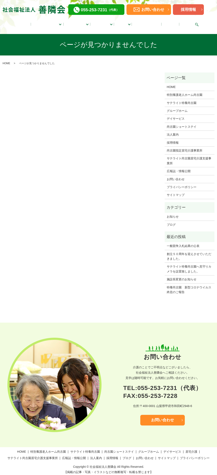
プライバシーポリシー (181, 182)
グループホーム (76, 22)
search (194, 22)
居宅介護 (125, 22)
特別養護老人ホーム (45, 22)
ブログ (184, 22)
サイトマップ (176, 190)
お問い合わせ (176, 174)
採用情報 (188, 9)
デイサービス (103, 22)
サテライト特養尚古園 (181, 98)
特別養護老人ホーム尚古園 (184, 90)
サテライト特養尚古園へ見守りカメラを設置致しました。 (189, 265)
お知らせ (173, 212)
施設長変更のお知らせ (181, 275)
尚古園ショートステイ (181, 122)
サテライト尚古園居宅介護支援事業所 (189, 156)
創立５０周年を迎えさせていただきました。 (189, 252)
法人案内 (171, 22)
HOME (24, 22)
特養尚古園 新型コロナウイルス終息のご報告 (189, 285)
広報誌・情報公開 (151, 22)
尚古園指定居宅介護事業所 (184, 146)
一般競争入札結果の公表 (183, 241)
